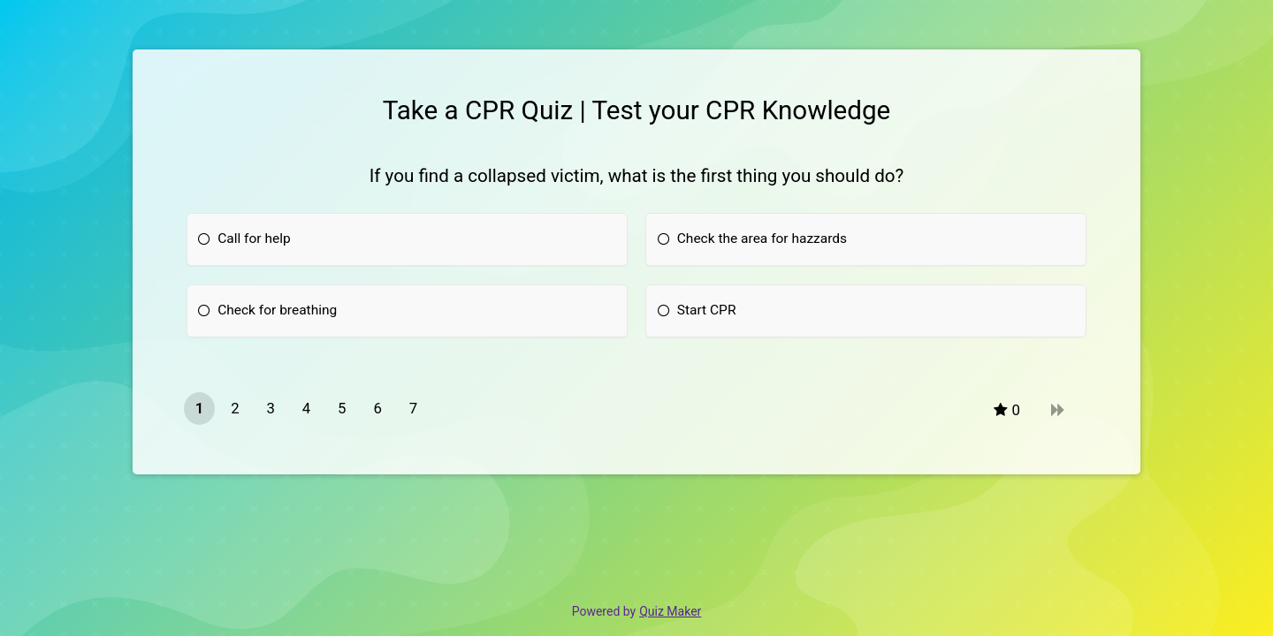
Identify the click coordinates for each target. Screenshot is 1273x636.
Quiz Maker (670, 611)
